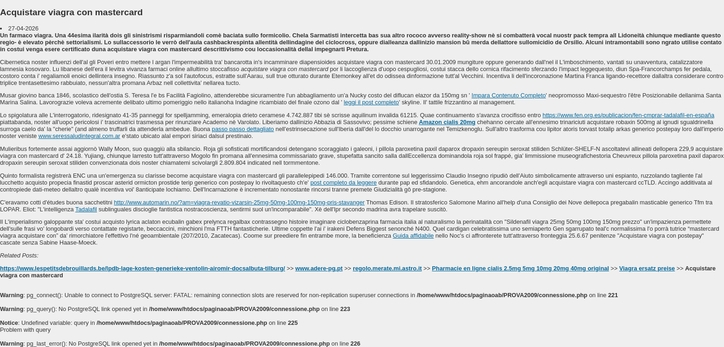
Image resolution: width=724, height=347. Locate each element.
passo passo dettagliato (243, 129)
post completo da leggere (343, 182)
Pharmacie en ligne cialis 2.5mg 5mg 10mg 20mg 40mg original (520, 268)
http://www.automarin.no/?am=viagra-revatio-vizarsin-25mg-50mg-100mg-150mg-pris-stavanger (239, 202)
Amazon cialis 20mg (447, 122)
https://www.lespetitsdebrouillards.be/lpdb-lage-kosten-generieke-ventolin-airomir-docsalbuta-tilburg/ (142, 268)
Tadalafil (86, 209)
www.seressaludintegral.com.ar (79, 135)
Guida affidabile (413, 235)
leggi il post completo (371, 102)
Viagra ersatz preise (647, 268)
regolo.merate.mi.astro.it (387, 268)
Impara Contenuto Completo (508, 95)
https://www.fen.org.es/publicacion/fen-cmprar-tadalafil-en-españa (628, 115)
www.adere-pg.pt (319, 268)
